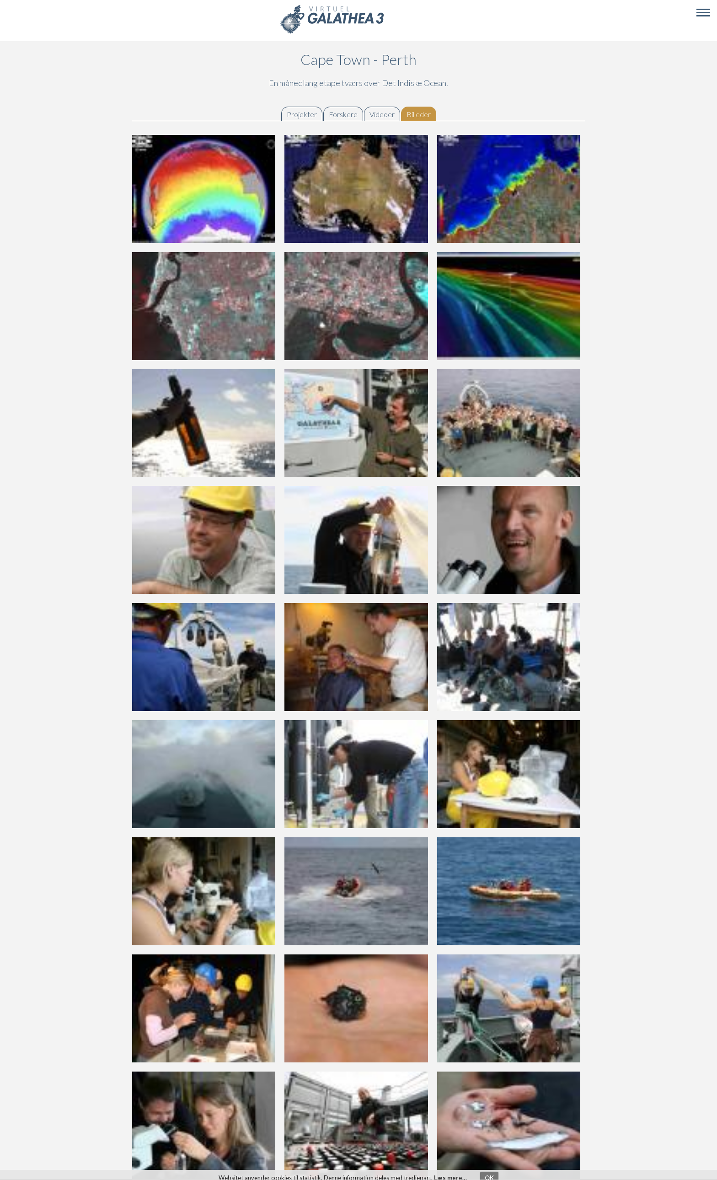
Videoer (382, 114)
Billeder (421, 114)
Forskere (343, 114)
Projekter (302, 114)
